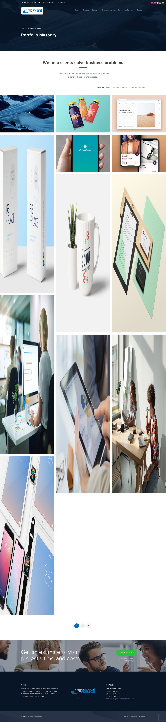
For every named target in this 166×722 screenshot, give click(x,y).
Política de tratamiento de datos (134, 717)
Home (23, 29)
